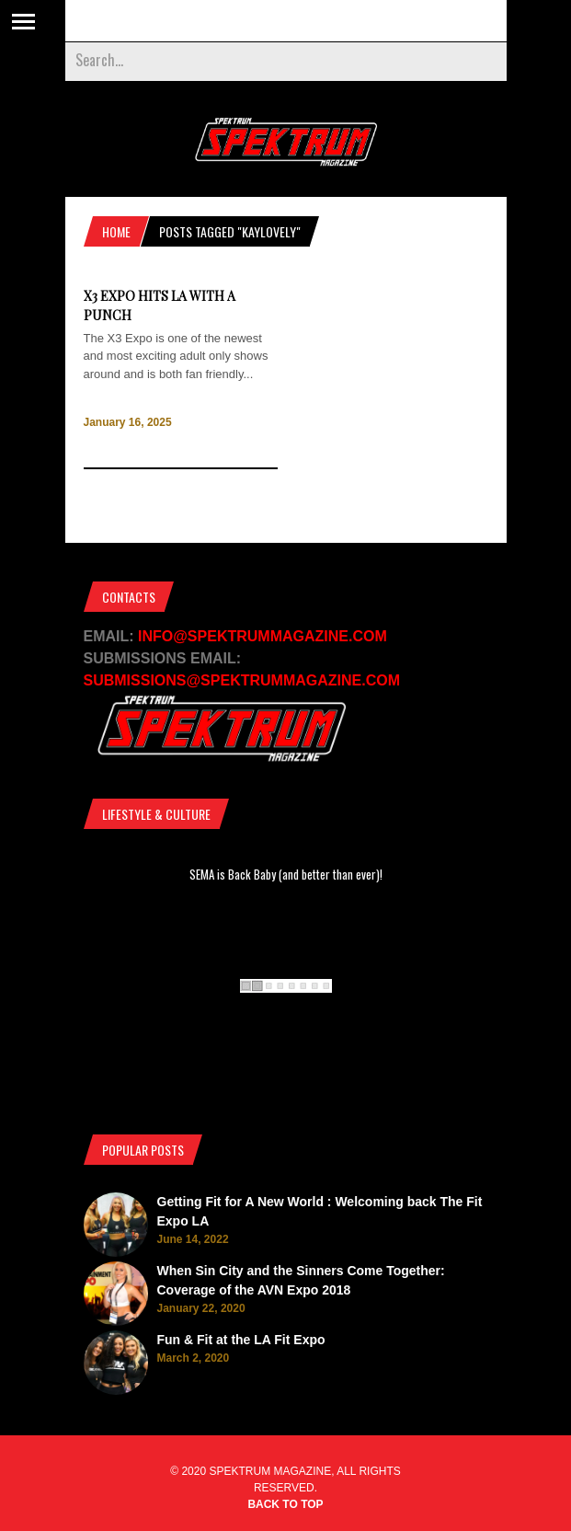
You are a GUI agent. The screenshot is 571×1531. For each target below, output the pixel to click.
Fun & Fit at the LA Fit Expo (241, 1339)
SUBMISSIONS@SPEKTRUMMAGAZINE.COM (242, 680)
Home (116, 231)
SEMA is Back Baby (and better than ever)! (286, 874)
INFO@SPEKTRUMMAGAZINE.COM (262, 636)
